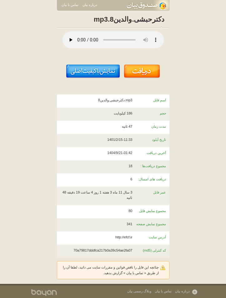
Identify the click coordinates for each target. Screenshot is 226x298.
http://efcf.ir (123, 237)
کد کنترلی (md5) (154, 250)
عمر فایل (159, 192)
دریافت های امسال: (152, 179)
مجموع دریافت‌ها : (153, 166)
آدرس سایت (157, 237)
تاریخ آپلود (159, 139)
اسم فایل (159, 100)
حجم (163, 113)
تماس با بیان (70, 5)
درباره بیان (90, 5)
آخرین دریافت (156, 153)
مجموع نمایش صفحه (151, 224)
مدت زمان (158, 126)
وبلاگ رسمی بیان (139, 291)
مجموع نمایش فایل (152, 211)
